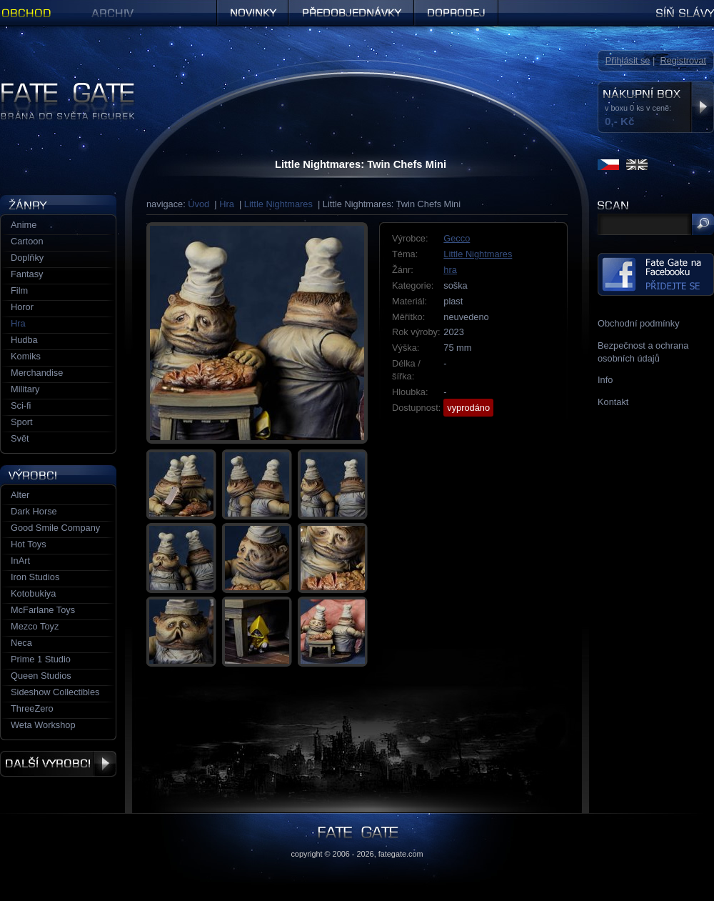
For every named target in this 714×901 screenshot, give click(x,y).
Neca (21, 642)
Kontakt (613, 402)
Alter (20, 494)
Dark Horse (34, 511)
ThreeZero (32, 708)
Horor (22, 307)
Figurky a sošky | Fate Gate (55, 87)
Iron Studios (35, 577)
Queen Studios (41, 675)
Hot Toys (28, 544)
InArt (20, 560)
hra (450, 269)
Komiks (26, 356)
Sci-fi (21, 405)
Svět (20, 438)
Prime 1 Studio (41, 659)
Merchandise (37, 372)
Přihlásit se (627, 60)
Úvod (198, 204)
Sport (22, 422)
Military (25, 389)
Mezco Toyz (35, 626)
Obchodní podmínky (639, 323)
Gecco (456, 238)
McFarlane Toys (43, 609)
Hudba (24, 339)
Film (19, 290)
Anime (23, 224)
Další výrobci (58, 764)
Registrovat (683, 60)
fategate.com (400, 854)
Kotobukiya (33, 593)
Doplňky (27, 257)
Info (605, 379)
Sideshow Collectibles (55, 692)
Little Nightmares (278, 204)
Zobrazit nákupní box (702, 107)
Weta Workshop (43, 725)
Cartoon (27, 241)
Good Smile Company (55, 527)
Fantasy (27, 274)
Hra (226, 204)
